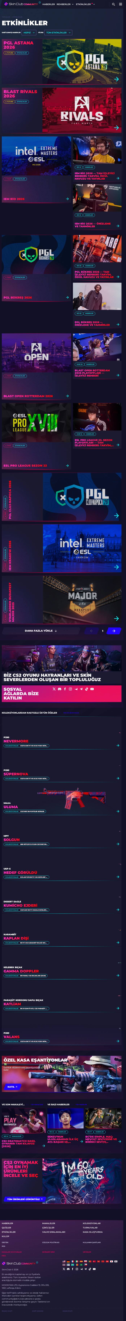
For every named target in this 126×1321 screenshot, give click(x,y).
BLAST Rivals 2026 (20, 94)
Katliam (12, 1004)
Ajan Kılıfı (68, 1311)
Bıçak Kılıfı (7, 1311)
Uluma (11, 807)
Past (9, 179)
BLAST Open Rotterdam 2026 (28, 396)
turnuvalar (90, 1227)
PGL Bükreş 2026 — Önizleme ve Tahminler (92, 323)
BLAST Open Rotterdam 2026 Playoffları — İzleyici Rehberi (92, 373)
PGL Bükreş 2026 (18, 297)
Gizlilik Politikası (50, 1242)
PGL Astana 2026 (18, 45)
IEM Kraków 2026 (10, 555)
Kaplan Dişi (16, 938)
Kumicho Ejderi (20, 905)
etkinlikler (22, 53)
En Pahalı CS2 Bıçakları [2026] (33, 975)
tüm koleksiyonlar (71, 713)
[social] (63, 1269)
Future (10, 53)
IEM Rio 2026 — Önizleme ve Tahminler (93, 225)
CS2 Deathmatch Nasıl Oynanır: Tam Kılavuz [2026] (19, 1144)
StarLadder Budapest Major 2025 (12, 602)
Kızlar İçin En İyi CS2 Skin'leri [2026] (33, 877)
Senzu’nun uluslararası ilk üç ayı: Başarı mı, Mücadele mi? (62, 1139)
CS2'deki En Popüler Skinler (32, 811)
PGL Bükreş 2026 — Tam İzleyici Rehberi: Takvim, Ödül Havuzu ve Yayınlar (94, 275)
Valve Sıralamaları (53, 1232)
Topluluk (6, 17)
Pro (4, 1256)
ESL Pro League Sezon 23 (25, 465)
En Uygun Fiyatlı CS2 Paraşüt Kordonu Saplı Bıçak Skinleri (33, 1008)
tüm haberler (81, 1104)
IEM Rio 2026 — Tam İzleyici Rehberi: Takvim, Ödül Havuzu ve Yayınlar (95, 176)
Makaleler (16, 1136)
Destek (5, 1242)
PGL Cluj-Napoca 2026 (10, 500)
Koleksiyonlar (11, 745)
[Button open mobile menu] (120, 4)
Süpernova (16, 774)
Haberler (48, 4)
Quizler (6, 1227)
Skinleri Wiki (48, 1252)
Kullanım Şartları (92, 1242)
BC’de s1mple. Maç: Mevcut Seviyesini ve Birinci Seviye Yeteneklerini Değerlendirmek (101, 1139)
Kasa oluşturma (93, 1232)
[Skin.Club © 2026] (20, 1263)
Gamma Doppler (21, 971)
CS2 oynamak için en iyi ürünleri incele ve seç (21, 1169)
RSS (3, 1246)
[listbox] (28, 32)
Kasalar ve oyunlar (12, 1252)
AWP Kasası (37, 1311)
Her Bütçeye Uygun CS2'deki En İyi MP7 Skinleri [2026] (33, 844)
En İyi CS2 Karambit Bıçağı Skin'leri (33, 943)
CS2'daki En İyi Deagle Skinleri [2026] (33, 910)
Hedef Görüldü (20, 873)
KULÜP (5, 1236)
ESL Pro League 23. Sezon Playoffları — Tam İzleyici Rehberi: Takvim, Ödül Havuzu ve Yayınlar (94, 443)
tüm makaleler (37, 1104)
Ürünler (87, 1252)
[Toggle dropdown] (72, 4)
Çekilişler (48, 1227)
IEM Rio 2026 (14, 199)
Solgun (12, 840)
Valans (11, 1037)
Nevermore (16, 741)
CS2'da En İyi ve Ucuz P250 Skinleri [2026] (33, 745)
